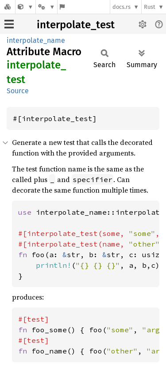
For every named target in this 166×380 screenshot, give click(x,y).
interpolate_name (36, 40)
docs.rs (121, 7)
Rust (149, 7)
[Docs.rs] (7, 7)
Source (18, 91)
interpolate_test (76, 25)
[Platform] (46, 7)
